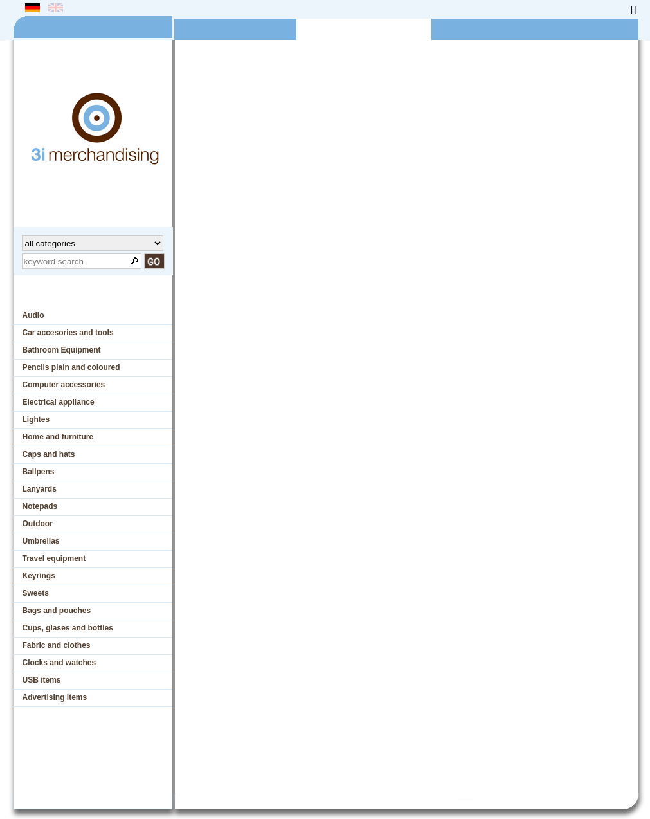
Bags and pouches (57, 610)
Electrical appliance (59, 402)
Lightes (36, 419)
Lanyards (40, 488)
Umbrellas (41, 541)
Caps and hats (49, 454)
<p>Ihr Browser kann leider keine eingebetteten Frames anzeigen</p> (403, 437)
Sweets (36, 593)
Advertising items (55, 697)
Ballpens (39, 471)
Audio (33, 315)
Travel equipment (54, 558)
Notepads (40, 506)
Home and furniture (58, 436)
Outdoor (38, 523)
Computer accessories (64, 384)
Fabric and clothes (57, 645)
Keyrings (39, 575)
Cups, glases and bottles (68, 627)
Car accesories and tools (68, 332)
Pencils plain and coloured (71, 367)
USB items (42, 680)
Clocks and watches (59, 662)
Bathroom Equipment (62, 349)
